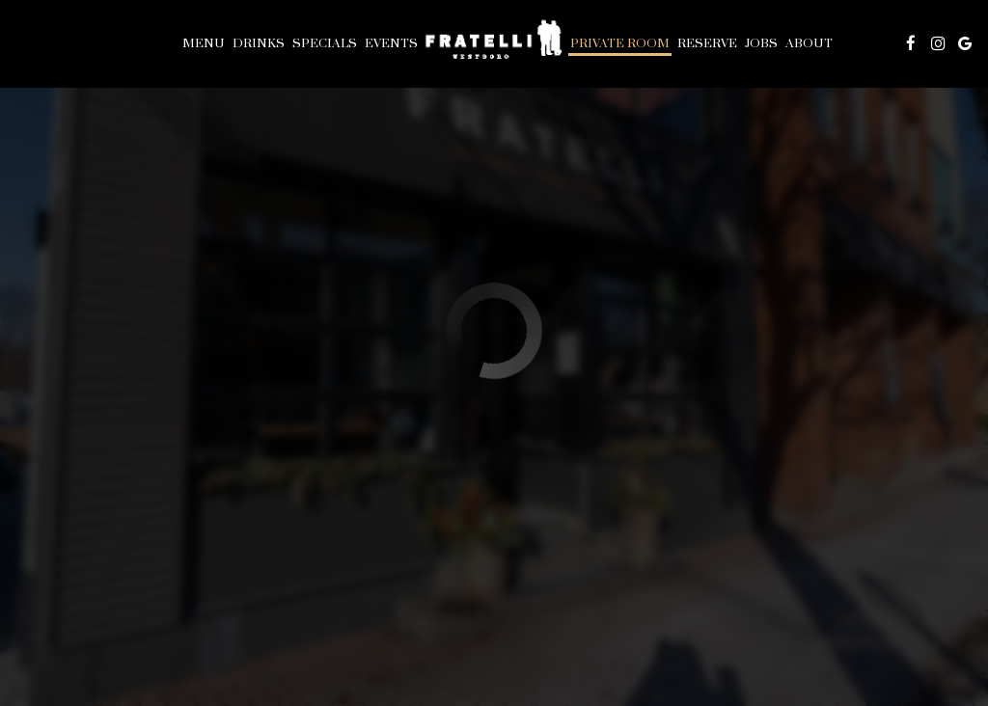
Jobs (761, 43)
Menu (203, 43)
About (809, 43)
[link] (494, 43)
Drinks (259, 43)
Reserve (707, 43)
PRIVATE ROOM (620, 43)
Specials (324, 43)
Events (391, 43)
